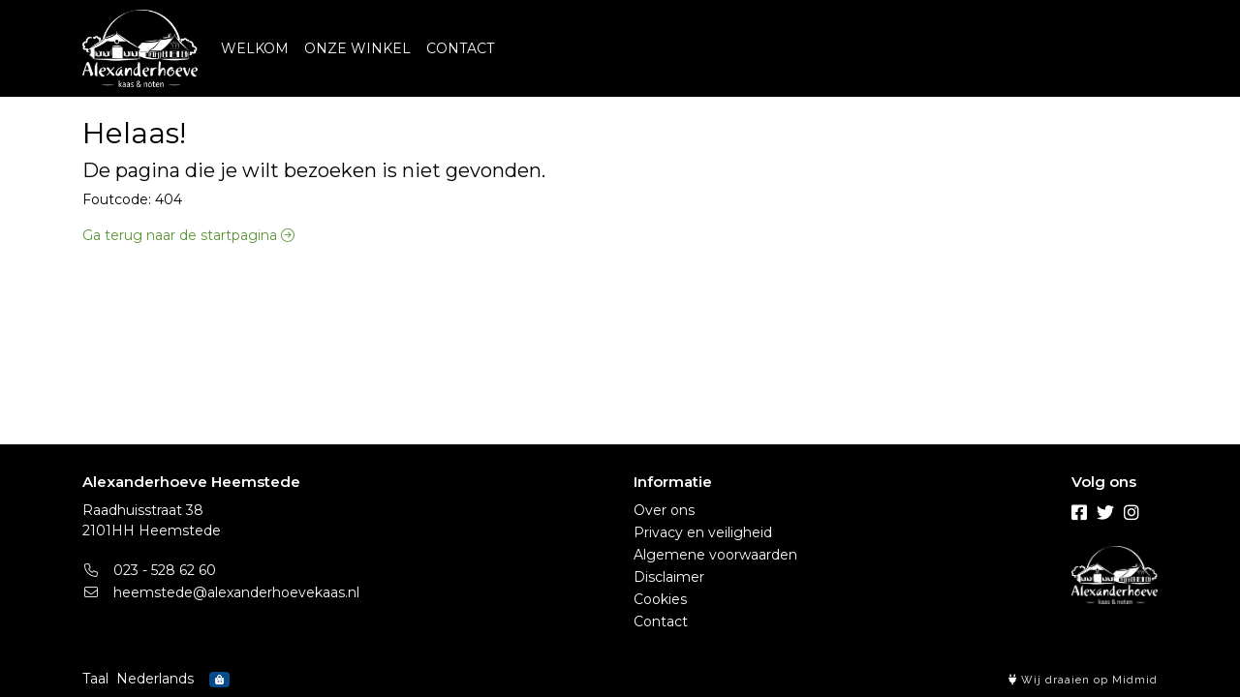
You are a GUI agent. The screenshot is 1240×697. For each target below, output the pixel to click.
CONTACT (460, 48)
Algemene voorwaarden (715, 554)
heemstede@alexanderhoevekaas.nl (220, 592)
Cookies (660, 599)
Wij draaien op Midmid (1083, 680)
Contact (661, 621)
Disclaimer (669, 577)
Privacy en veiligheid (703, 532)
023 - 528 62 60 (149, 570)
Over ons (664, 510)
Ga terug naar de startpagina (188, 235)
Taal (95, 678)
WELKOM (255, 48)
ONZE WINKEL (357, 48)
